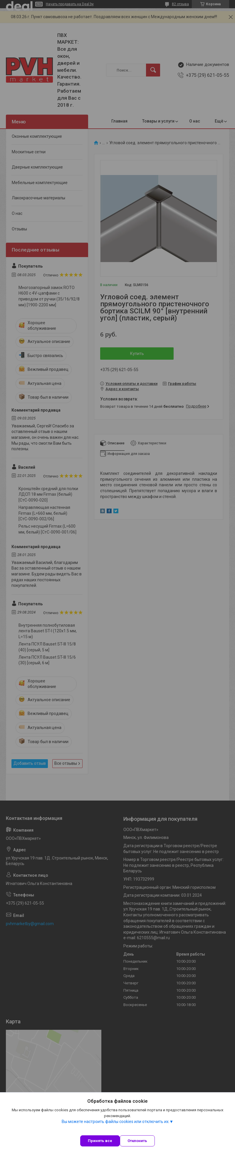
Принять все (100, 1141)
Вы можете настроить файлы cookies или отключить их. (115, 1121)
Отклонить (137, 1141)
